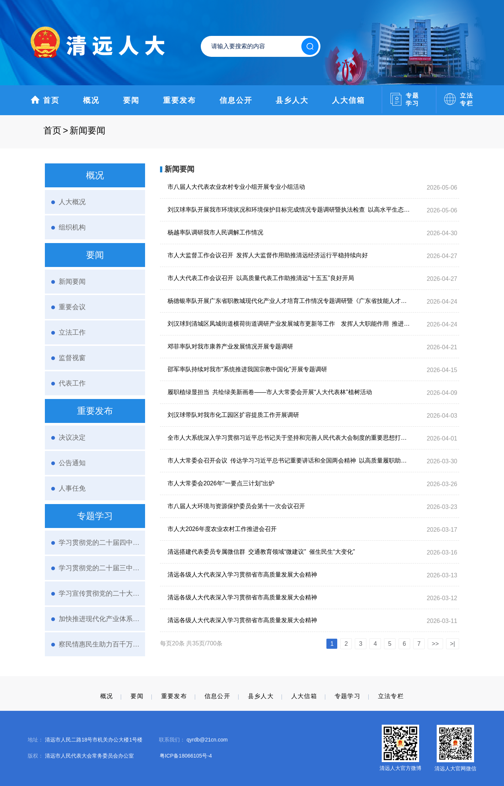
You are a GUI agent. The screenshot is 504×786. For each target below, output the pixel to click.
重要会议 (72, 307)
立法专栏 (391, 696)
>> (435, 644)
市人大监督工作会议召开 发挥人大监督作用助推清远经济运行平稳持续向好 (268, 255)
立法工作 (72, 332)
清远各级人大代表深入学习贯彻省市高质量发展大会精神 (242, 574)
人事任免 (72, 488)
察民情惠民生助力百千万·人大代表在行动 (99, 644)
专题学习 (347, 696)
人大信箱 (348, 100)
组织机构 (72, 227)
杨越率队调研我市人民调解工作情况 (215, 232)
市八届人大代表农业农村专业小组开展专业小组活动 (236, 187)
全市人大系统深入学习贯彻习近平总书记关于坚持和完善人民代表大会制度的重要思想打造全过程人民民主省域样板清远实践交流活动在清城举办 (289, 438)
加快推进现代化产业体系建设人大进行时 (99, 619)
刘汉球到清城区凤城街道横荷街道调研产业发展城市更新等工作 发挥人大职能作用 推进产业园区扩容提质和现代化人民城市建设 (289, 323)
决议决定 (72, 437)
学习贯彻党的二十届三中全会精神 (99, 568)
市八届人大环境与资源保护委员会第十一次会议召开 (236, 506)
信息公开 (235, 100)
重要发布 (179, 100)
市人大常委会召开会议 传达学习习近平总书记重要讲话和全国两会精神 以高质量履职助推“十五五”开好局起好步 (289, 460)
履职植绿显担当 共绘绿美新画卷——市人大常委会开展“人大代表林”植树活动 (270, 392)
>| (452, 644)
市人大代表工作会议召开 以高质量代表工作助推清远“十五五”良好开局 (261, 278)
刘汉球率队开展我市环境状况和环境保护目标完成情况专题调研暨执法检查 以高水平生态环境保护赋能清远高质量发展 (289, 209)
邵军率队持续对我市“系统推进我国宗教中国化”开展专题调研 (247, 369)
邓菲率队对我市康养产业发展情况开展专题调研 (230, 346)
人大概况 (72, 202)
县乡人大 (292, 100)
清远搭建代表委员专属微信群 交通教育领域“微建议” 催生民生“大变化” (261, 552)
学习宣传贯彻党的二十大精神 (99, 593)
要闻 (131, 100)
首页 (45, 99)
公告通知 (72, 463)
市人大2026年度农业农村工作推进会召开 (222, 529)
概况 (91, 100)
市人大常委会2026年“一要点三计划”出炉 (221, 483)
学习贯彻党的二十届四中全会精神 (99, 542)
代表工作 (72, 383)
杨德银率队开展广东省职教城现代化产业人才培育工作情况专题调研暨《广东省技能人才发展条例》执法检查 (289, 301)
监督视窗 (72, 358)
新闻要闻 (72, 281)
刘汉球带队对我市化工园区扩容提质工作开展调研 (233, 415)
